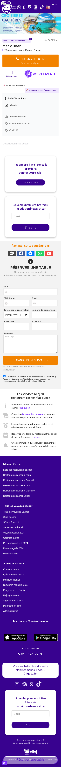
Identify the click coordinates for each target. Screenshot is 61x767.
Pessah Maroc (10, 553)
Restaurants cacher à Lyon (16, 485)
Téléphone (8, 298)
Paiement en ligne (12, 605)
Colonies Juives (11, 538)
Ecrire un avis (30, 182)
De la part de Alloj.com (30, 63)
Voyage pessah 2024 (14, 532)
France (37, 50)
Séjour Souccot (11, 522)
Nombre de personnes (43, 310)
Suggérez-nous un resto (15, 585)
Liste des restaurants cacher (17, 470)
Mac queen (24, 407)
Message (8, 333)
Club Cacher (9, 517)
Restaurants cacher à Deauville (19, 480)
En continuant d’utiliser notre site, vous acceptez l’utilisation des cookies (29, 759)
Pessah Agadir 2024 (13, 548)
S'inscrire (30, 227)
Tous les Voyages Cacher (16, 512)
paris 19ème (25, 50)
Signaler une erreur (13, 600)
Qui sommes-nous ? (13, 574)
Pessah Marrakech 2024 (15, 543)
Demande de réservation (30, 360)
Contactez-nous (11, 569)
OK (5, 763)
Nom (5, 287)
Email (34, 298)
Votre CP (36, 321)
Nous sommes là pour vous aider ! (30, 743)
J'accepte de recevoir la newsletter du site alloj (31, 376)
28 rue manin (11, 50)
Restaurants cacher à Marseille (19, 490)
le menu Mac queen (32, 414)
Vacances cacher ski (13, 527)
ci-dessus (36, 437)
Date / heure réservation (16, 310)
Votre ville (8, 321)
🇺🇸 (48, 7)
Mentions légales (11, 579)
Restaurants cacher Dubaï (16, 496)
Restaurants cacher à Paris (17, 475)
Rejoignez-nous (11, 595)
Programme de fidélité (14, 590)
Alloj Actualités (10, 611)
